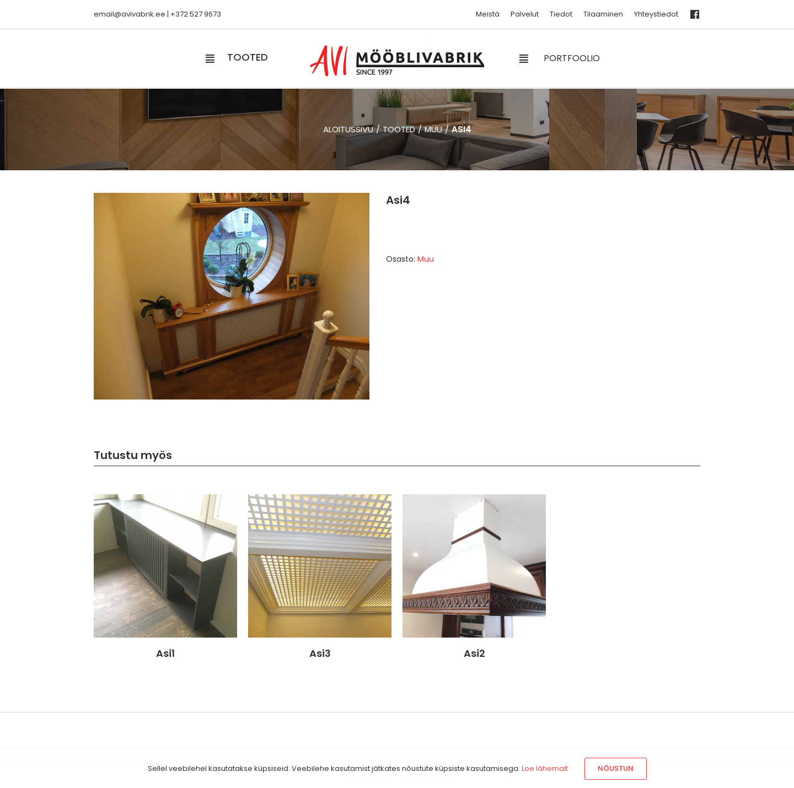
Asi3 (320, 653)
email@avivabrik (124, 14)
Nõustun (616, 768)
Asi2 (474, 653)
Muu (425, 259)
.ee (159, 14)
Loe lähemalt (545, 768)
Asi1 (165, 653)
